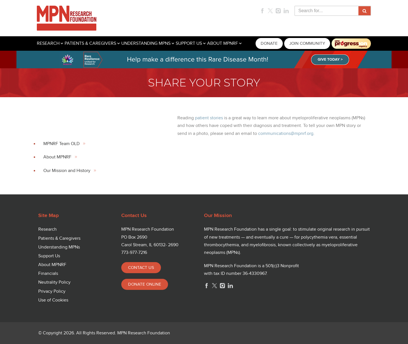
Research (47, 229)
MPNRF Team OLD (61, 143)
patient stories (209, 118)
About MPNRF (57, 157)
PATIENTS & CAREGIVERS (90, 43)
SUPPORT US (189, 43)
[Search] (326, 11)
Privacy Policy (51, 291)
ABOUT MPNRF (222, 43)
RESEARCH (48, 43)
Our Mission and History (66, 170)
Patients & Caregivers (59, 238)
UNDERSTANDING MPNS (146, 43)
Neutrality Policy (54, 282)
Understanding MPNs (59, 247)
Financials (48, 273)
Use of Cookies (53, 300)
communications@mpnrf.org (285, 133)
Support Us (49, 256)
